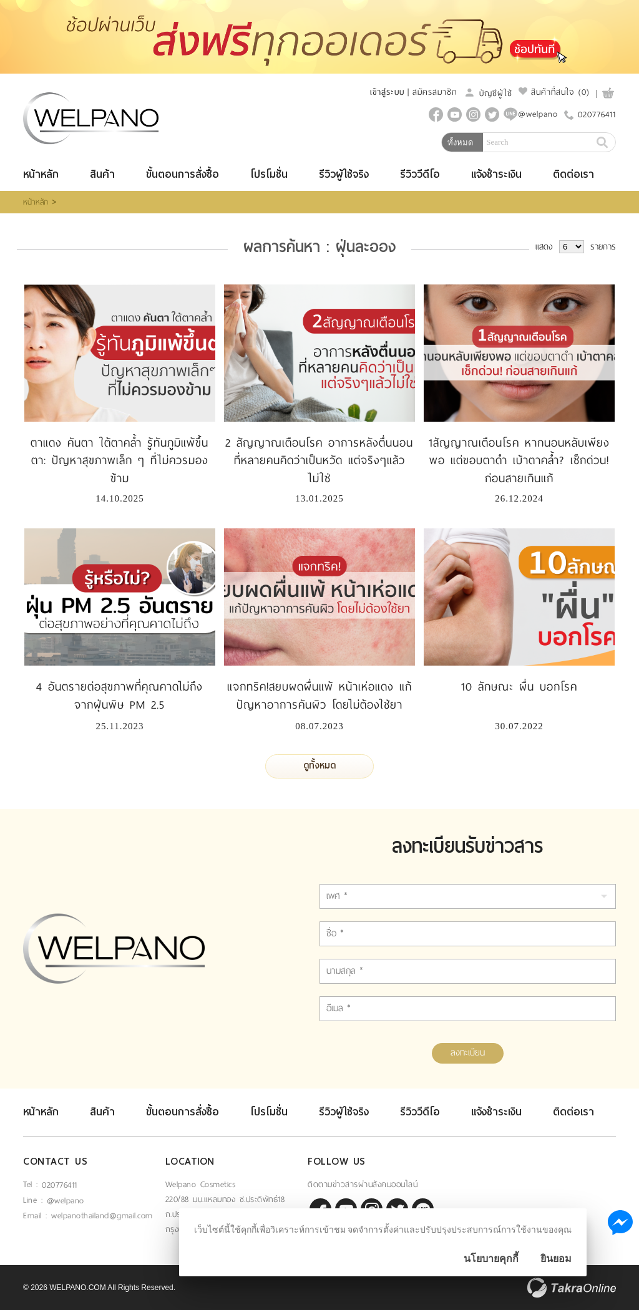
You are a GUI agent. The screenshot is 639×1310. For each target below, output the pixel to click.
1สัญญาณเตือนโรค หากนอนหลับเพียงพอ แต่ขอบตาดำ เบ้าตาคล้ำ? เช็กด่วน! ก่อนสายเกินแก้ (519, 461)
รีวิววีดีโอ (420, 174)
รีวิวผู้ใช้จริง (344, 174)
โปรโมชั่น (269, 174)
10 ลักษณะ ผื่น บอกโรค (519, 687)
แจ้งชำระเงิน (496, 174)
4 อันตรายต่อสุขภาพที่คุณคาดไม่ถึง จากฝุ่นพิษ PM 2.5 (119, 696)
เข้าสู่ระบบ (387, 92)
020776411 (597, 114)
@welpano (65, 1200)
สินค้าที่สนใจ (554, 92)
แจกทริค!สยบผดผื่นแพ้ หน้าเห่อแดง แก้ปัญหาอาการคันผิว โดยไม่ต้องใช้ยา (319, 696)
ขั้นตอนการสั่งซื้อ (182, 174)
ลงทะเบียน (468, 1052)
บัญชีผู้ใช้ (488, 93)
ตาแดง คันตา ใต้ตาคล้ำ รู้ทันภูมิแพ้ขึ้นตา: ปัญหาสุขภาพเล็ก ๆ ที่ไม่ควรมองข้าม (119, 461)
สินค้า (102, 174)
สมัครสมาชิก (434, 92)
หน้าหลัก (41, 174)
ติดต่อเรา (573, 174)
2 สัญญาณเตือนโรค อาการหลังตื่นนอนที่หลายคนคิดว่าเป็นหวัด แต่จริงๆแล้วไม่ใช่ (319, 461)
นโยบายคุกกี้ (491, 1258)
